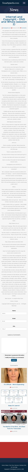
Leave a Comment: (14, 335)
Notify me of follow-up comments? (14, 357)
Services (17, 465)
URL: (14, 326)
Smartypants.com (10, 3)
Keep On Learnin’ (14, 405)
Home (3, 465)
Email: (14, 318)
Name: (14, 310)
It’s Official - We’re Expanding (14, 384)
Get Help (15, 467)
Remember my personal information (14, 355)
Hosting (21, 465)
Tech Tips (11, 465)
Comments (23, 27)
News (7, 465)
